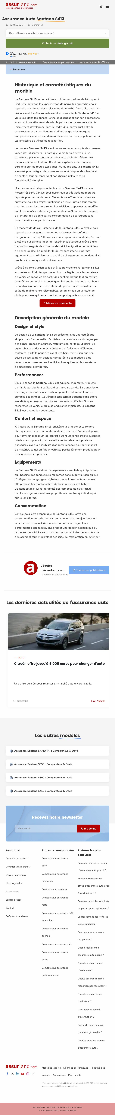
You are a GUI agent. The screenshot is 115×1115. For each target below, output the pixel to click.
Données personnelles (75, 1067)
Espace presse (14, 899)
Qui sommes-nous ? (17, 858)
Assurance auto (27, 62)
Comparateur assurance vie (57, 944)
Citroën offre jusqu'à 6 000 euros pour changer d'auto (59, 663)
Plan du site (74, 1075)
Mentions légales (51, 1067)
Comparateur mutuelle (54, 889)
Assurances (12, 891)
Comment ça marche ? (18, 866)
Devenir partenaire (16, 875)
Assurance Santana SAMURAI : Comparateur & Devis (44, 751)
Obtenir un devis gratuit (57, 43)
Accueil (10, 62)
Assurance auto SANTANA (94, 62)
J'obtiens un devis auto (57, 303)
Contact (10, 908)
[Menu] (107, 6)
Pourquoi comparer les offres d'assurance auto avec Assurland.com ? (93, 886)
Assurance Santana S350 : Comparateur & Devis (41, 764)
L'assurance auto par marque (58, 62)
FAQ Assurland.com (17, 916)
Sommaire (19, 69)
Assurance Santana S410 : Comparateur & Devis (41, 791)
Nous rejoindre (14, 883)
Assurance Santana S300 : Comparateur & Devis (41, 778)
